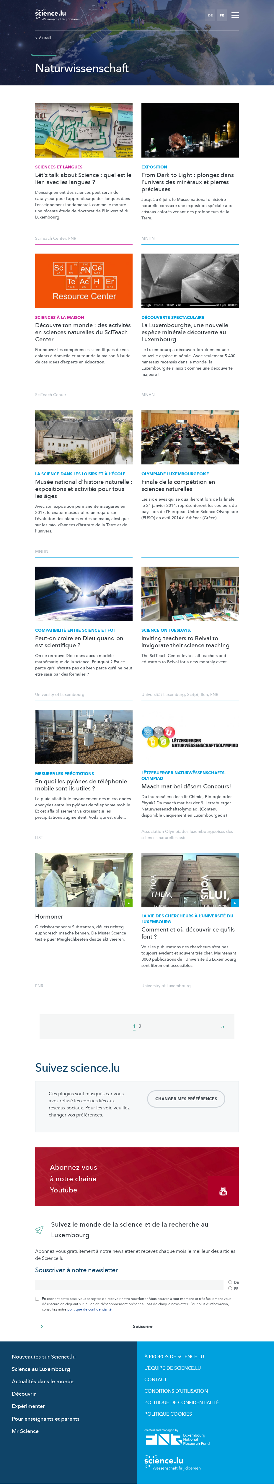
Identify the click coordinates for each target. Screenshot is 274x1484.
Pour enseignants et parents (45, 1419)
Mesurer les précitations (64, 774)
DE (210, 15)
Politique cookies (168, 1414)
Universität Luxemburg (163, 694)
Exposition (154, 167)
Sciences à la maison (59, 317)
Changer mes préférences (186, 1099)
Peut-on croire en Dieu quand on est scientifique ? (79, 642)
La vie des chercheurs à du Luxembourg (187, 919)
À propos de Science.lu (174, 1357)
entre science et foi (75, 630)
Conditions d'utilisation (176, 1391)
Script (192, 694)
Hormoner (49, 916)
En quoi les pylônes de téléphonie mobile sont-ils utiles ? (81, 785)
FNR (72, 238)
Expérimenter (28, 1406)
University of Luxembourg (59, 694)
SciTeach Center (50, 238)
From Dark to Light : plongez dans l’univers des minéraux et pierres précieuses (187, 182)
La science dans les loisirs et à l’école (80, 474)
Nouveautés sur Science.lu (44, 1357)
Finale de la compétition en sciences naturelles (178, 486)
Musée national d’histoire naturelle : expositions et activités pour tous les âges (83, 489)
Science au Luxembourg (41, 1369)
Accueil (43, 37)
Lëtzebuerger (183, 776)
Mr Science (25, 1431)
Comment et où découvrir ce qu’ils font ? (188, 933)
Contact (155, 1380)
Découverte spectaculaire (172, 317)
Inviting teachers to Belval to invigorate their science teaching (185, 642)
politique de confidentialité (89, 1309)
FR (222, 15)
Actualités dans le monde (43, 1381)
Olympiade (175, 474)
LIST (39, 838)
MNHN (148, 238)
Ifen (204, 694)
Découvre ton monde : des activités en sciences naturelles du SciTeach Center (83, 332)
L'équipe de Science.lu (172, 1368)
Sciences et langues (58, 167)
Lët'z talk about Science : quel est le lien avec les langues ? (83, 179)
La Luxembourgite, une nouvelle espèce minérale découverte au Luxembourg (184, 332)
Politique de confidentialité (181, 1402)
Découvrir (24, 1394)
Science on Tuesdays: (166, 630)
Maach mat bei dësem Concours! (186, 786)
